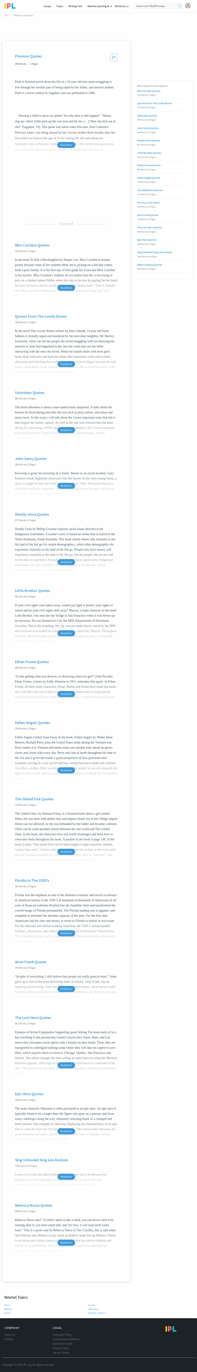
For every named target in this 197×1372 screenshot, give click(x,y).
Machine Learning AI (99, 6)
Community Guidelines (66, 1339)
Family (7, 1312)
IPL (6, 15)
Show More (66, 145)
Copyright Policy (62, 1334)
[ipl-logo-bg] (11, 5)
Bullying (8, 1309)
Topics (61, 6)
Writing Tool (76, 6)
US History (120, 6)
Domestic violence (96, 1312)
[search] (180, 6)
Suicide (91, 1305)
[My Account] (189, 5)
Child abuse (93, 1309)
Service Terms (61, 1352)
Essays (49, 6)
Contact (9, 1339)
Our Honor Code (62, 1343)
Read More (66, 287)
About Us (10, 1334)
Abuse (7, 1305)
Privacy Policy (61, 1348)
